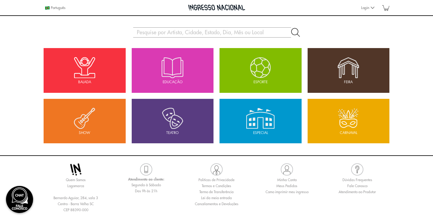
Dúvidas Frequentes (357, 180)
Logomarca (75, 186)
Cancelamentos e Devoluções (216, 204)
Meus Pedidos (286, 186)
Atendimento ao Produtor (357, 192)
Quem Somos (76, 180)
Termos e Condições (216, 186)
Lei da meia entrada (216, 198)
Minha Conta (287, 180)
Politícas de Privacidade (216, 180)
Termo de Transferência (216, 192)
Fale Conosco (357, 186)
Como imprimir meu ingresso (287, 192)
